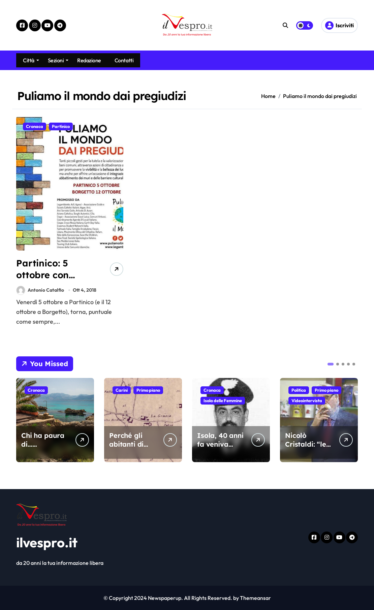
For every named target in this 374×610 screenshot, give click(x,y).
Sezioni (58, 60)
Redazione (89, 60)
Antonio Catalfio (40, 290)
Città (31, 60)
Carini (122, 390)
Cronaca (34, 126)
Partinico (61, 126)
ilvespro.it (46, 542)
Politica (298, 390)
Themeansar (255, 598)
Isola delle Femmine (223, 400)
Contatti (124, 60)
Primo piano (148, 390)
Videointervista (306, 400)
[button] (331, 364)
